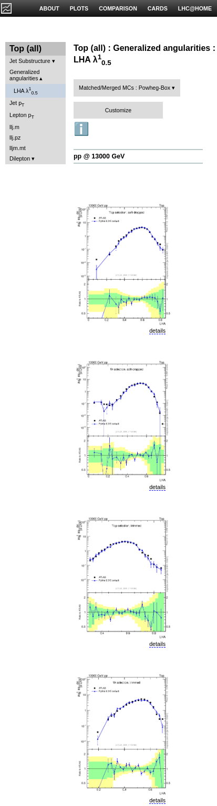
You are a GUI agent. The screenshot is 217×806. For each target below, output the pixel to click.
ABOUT (49, 8)
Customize (118, 110)
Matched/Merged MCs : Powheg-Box (124, 87)
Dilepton (19, 158)
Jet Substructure (29, 61)
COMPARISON (118, 8)
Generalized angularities (24, 75)
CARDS (158, 8)
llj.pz (14, 137)
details (157, 330)
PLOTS (79, 8)
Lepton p (21, 116)
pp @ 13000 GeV (99, 156)
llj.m (14, 127)
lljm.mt (17, 148)
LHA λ (26, 91)
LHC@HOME (195, 8)
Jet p (17, 104)
